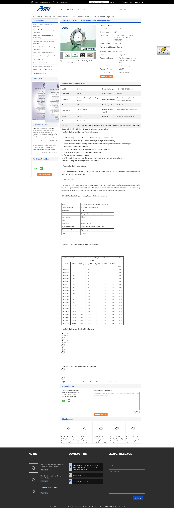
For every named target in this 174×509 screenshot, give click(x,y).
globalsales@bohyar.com (42, 2)
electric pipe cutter (111, 382)
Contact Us (121, 9)
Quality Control (108, 9)
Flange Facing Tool (38, 73)
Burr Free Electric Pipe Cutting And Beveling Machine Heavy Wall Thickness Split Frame (68, 440)
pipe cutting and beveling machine (75, 382)
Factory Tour (93, 9)
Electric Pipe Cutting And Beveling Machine (57, 16)
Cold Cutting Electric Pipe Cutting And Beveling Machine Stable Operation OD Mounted (100, 441)
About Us (81, 9)
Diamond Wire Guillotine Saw (41, 69)
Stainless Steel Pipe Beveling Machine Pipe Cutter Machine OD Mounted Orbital (117, 440)
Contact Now (107, 76)
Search (112, 2)
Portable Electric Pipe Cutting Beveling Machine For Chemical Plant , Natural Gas (84, 440)
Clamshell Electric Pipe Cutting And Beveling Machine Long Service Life (133, 440)
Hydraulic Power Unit (39, 63)
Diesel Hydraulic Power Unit (41, 66)
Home (60, 9)
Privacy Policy (53, 507)
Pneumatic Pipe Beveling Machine (43, 56)
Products (69, 9)
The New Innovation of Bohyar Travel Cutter (51, 477)
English (140, 2)
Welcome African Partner (49, 488)
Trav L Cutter (37, 59)
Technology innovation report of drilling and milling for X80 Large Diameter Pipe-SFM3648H (52, 465)
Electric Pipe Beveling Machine (42, 52)
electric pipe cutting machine (96, 382)
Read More (44, 469)
